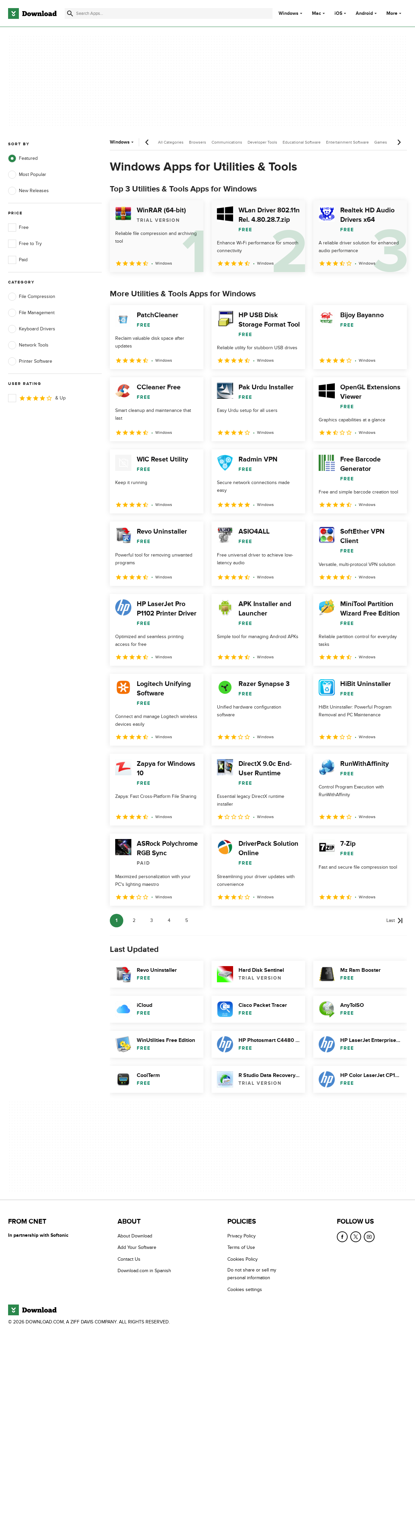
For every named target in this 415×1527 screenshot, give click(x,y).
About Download (135, 1236)
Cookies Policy (242, 1259)
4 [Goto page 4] (169, 920)
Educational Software (302, 142)
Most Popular (27, 175)
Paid (18, 260)
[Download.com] (32, 13)
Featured (23, 158)
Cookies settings (244, 1289)
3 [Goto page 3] (151, 920)
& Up (37, 398)
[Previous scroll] (147, 142)
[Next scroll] (399, 142)
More (394, 13)
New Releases (28, 191)
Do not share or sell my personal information (251, 1274)
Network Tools (28, 345)
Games (380, 142)
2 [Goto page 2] (134, 920)
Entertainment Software (347, 142)
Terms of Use (241, 1248)
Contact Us (129, 1259)
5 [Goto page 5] (186, 920)
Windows (288, 13)
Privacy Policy (241, 1236)
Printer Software (30, 361)
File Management (31, 313)
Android (364, 13)
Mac (316, 13)
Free (18, 227)
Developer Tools (262, 142)
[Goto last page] (394, 920)
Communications (227, 142)
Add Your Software (137, 1248)
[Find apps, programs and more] (168, 13)
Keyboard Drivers (31, 329)
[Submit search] (70, 13)
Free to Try (25, 244)
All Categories (171, 142)
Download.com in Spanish (144, 1271)
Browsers (197, 142)
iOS (338, 13)
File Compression (31, 297)
